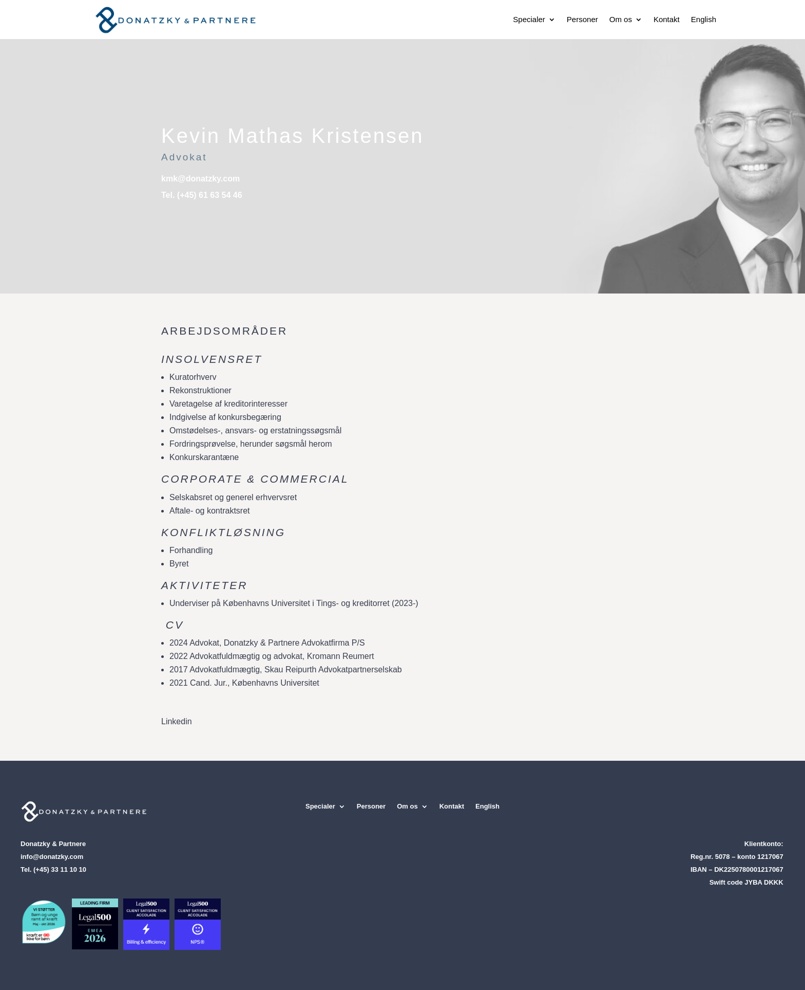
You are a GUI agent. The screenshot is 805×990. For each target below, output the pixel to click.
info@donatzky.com (52, 856)
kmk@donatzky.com (200, 178)
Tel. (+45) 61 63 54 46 (201, 195)
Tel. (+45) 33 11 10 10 (53, 869)
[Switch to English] (703, 19)
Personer (582, 19)
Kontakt (667, 19)
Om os (620, 19)
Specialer (529, 19)
